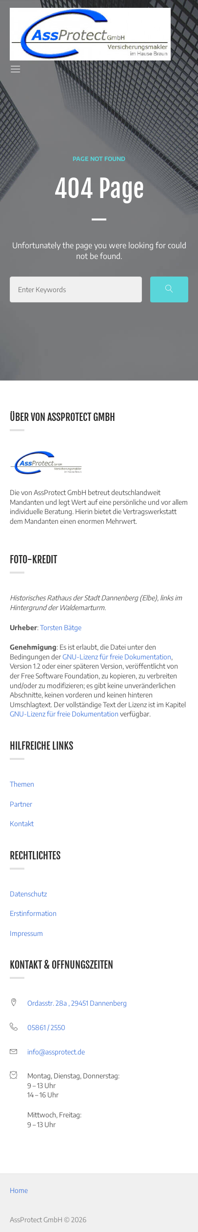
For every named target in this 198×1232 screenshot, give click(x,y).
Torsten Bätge (60, 627)
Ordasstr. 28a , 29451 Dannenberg (77, 1003)
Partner (21, 804)
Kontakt (22, 823)
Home (19, 1190)
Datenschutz (28, 894)
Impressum (26, 933)
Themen (22, 784)
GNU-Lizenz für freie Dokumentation (116, 657)
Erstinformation (33, 913)
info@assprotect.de (56, 1052)
